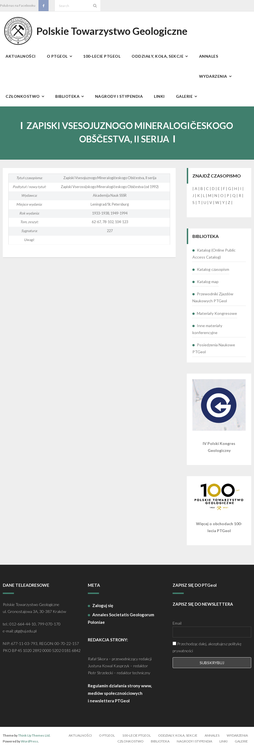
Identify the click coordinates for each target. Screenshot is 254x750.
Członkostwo (130, 741)
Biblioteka (160, 741)
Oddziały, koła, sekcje (177, 735)
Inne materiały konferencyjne (207, 329)
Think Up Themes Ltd (34, 735)
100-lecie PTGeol (136, 735)
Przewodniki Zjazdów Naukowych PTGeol (212, 297)
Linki (223, 741)
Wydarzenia (237, 735)
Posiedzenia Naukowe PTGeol (213, 348)
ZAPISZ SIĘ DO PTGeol (195, 585)
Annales (212, 735)
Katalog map (208, 281)
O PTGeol (107, 735)
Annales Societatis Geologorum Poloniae (121, 618)
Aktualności (80, 735)
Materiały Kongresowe (217, 313)
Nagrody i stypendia (194, 741)
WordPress (29, 741)
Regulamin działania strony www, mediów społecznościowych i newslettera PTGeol (120, 693)
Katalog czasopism (213, 269)
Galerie (241, 741)
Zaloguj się (102, 605)
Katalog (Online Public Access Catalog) (214, 253)
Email (177, 623)
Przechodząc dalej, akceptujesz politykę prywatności (207, 647)
